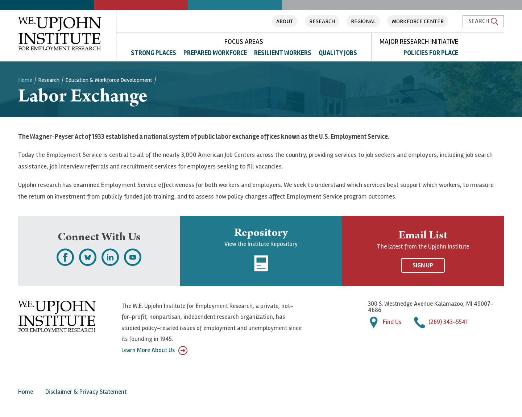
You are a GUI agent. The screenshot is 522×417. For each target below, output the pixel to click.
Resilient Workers (282, 53)
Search (483, 21)
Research (322, 21)
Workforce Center (418, 21)
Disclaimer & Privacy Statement (86, 392)
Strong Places (153, 53)
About (284, 21)
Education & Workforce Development (108, 80)
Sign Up (423, 265)
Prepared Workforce (215, 53)
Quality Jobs (338, 53)
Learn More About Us (154, 350)
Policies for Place (430, 53)
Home (25, 80)
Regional (363, 21)
